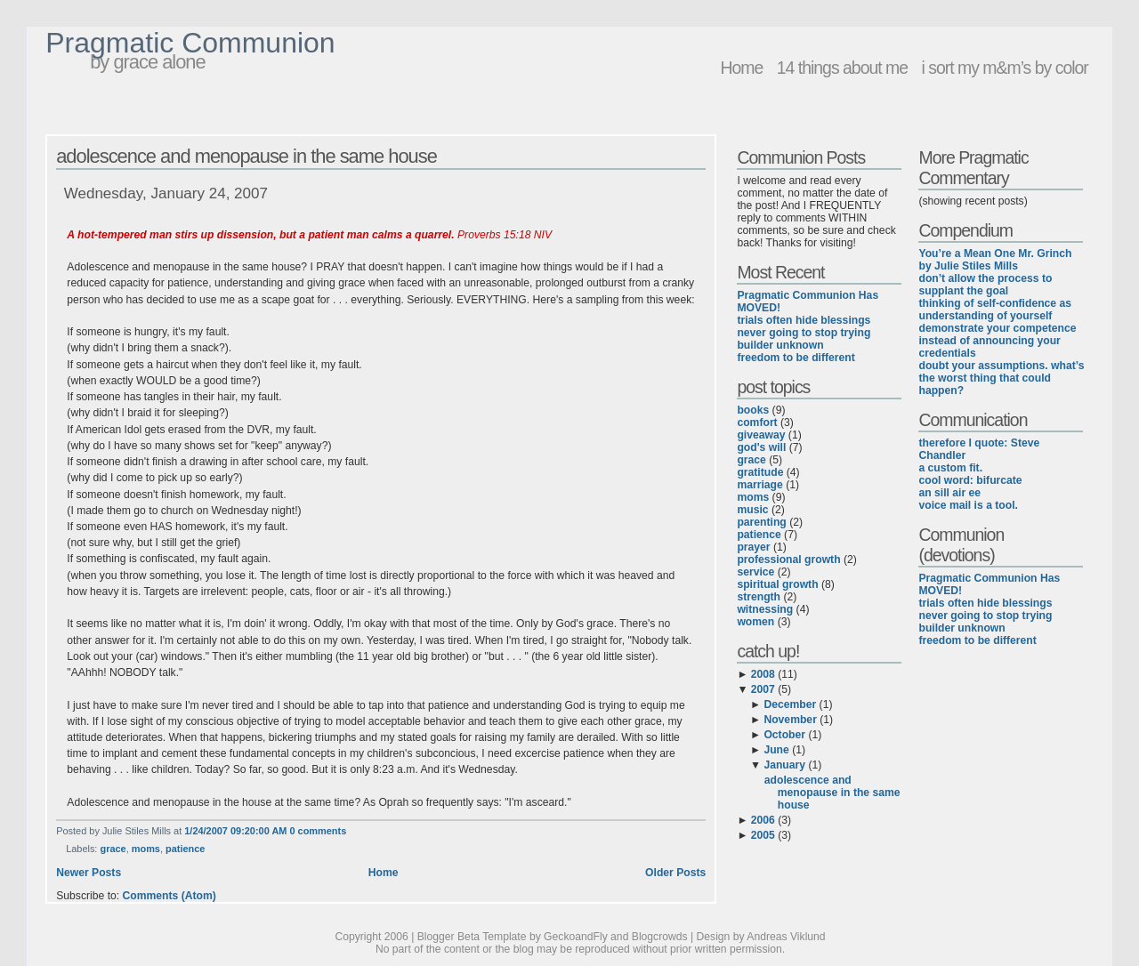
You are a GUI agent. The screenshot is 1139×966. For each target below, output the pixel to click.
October (784, 735)
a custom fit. (950, 468)
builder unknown (780, 345)
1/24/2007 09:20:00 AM (235, 830)
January (784, 765)
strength (758, 597)
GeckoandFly (576, 936)
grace (112, 848)
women (755, 622)
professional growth (788, 559)
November (789, 719)
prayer (753, 547)
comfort (757, 422)
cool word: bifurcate (970, 480)
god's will (761, 447)
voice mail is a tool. (967, 505)
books (753, 410)
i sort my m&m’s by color (1004, 67)
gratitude (760, 472)
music (752, 509)
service (755, 572)
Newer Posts (88, 872)
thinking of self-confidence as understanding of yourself (994, 309)
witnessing (765, 609)
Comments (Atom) (169, 896)
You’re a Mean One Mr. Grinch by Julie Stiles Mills (994, 259)
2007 (763, 689)
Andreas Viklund (786, 936)
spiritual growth (777, 584)
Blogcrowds (660, 936)
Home (741, 67)
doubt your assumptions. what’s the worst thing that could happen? (1001, 378)
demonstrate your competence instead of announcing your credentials (997, 340)
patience (185, 848)
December (789, 704)
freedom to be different (795, 357)
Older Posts (675, 872)
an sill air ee (949, 493)
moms (146, 848)
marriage (759, 485)
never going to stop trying (803, 332)
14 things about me (842, 67)
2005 (763, 835)
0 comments (317, 830)
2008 (763, 674)
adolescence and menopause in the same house (246, 156)
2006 (763, 820)
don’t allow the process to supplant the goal (985, 284)
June (775, 750)
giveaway (761, 435)
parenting (761, 522)
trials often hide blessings (803, 320)
